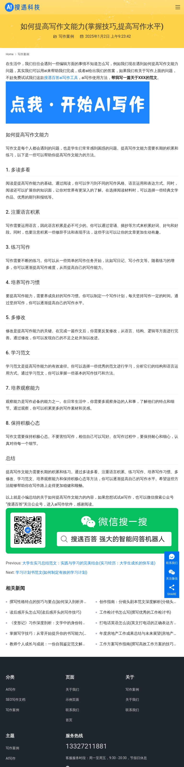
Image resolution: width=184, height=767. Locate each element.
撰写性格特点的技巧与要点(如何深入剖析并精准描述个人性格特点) (49, 602)
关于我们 (72, 689)
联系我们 (72, 710)
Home (9, 54)
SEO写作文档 (15, 699)
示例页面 (72, 699)
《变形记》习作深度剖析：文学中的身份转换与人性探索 (49, 623)
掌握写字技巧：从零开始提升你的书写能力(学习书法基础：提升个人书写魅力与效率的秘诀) (49, 633)
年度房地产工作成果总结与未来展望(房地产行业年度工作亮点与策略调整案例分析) (138, 633)
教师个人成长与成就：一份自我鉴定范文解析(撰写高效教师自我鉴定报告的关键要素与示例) (49, 644)
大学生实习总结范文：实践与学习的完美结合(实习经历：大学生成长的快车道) (88, 563)
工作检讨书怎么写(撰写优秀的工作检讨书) (135, 612)
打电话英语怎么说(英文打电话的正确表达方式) (138, 623)
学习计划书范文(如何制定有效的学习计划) (51, 572)
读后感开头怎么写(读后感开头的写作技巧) (45, 612)
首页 (69, 720)
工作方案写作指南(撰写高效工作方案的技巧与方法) (138, 644)
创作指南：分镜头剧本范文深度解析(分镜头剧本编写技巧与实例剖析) (138, 602)
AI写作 (11, 689)
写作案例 (66, 36)
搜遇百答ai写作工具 (61, 77)
